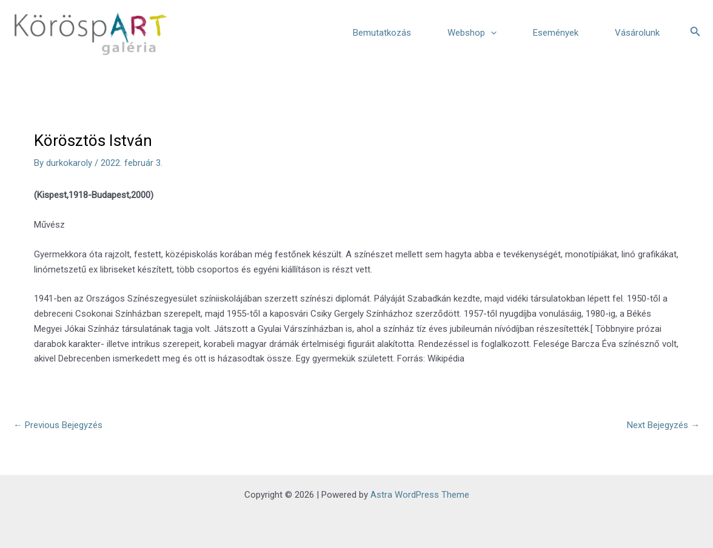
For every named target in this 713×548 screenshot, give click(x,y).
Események (555, 32)
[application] (491, 33)
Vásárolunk (637, 32)
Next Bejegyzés (663, 425)
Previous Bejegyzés (57, 425)
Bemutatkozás (382, 32)
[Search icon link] (695, 32)
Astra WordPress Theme (419, 494)
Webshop (472, 33)
